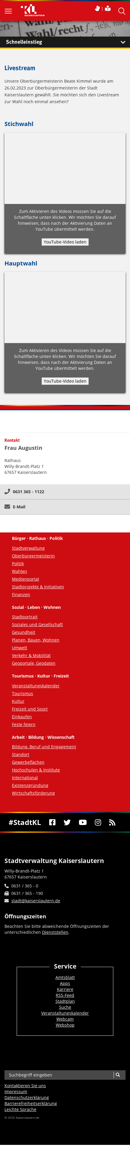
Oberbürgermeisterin (33, 556)
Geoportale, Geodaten (33, 663)
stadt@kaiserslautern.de (35, 900)
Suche (65, 1007)
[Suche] (118, 1075)
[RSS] (112, 822)
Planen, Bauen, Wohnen (35, 640)
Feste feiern (23, 724)
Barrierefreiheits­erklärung (30, 1103)
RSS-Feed (65, 995)
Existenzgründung (30, 785)
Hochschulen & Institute (36, 770)
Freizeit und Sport (30, 709)
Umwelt (19, 647)
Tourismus (22, 693)
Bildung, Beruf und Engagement (44, 746)
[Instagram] (98, 822)
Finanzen (21, 594)
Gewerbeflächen (28, 762)
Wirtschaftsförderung (33, 793)
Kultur (18, 701)
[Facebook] (52, 822)
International (25, 777)
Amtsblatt (65, 977)
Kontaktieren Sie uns (25, 1085)
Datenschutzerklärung (26, 1097)
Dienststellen (55, 932)
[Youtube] (83, 822)
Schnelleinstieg (68, 42)
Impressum (15, 1091)
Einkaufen (22, 716)
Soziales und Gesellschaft (37, 624)
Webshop (65, 1025)
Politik (18, 563)
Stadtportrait (25, 617)
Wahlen (19, 571)
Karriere (65, 989)
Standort (20, 754)
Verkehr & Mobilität (31, 655)
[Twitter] (67, 822)
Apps (65, 983)
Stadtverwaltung (28, 548)
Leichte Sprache (20, 1109)
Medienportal (25, 579)
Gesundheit (23, 632)
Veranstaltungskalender (36, 686)
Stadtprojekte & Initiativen (38, 587)
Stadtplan (65, 1001)
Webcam (65, 1019)
